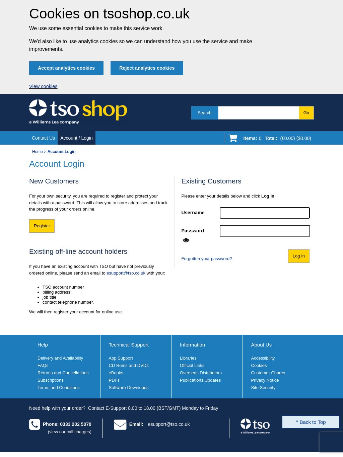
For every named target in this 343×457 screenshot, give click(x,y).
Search (204, 112)
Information (192, 345)
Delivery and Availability (60, 358)
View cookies (43, 86)
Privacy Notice (265, 380)
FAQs (43, 365)
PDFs (114, 380)
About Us (261, 345)
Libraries (188, 358)
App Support (121, 358)
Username (193, 212)
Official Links (192, 365)
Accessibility (263, 358)
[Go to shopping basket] (275, 139)
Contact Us (43, 138)
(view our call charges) (69, 431)
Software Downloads (129, 387)
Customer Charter (268, 372)
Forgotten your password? (207, 258)
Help (43, 345)
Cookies (259, 365)
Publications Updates (200, 380)
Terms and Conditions (59, 387)
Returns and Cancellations (63, 372)
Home (37, 151)
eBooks (116, 372)
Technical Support (129, 345)
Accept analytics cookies (66, 68)
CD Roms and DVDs (129, 365)
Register (42, 225)
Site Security (263, 387)
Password (193, 230)
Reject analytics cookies (147, 68)
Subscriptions (51, 380)
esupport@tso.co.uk (126, 273)
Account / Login (76, 138)
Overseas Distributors (201, 372)
